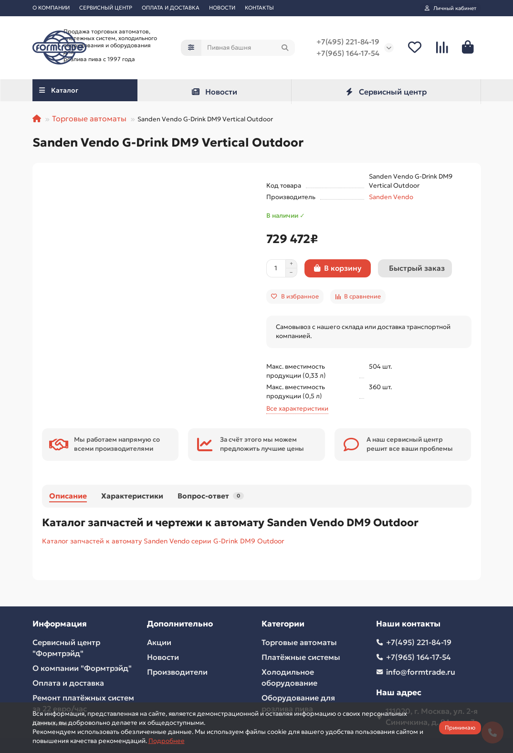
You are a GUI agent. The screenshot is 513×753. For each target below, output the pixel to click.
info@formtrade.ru (420, 672)
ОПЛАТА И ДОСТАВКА (170, 7)
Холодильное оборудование (289, 677)
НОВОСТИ (222, 7)
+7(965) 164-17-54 (347, 53)
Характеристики (132, 495)
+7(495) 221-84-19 (347, 41)
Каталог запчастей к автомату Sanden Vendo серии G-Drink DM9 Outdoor (163, 541)
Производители (177, 672)
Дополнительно (180, 624)
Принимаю (460, 727)
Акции (159, 642)
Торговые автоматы (89, 118)
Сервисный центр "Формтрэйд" (66, 647)
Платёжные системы (301, 657)
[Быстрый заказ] (415, 268)
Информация (59, 624)
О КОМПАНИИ (51, 7)
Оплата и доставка (68, 683)
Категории (283, 624)
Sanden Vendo (391, 197)
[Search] (247, 48)
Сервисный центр (386, 91)
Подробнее (166, 741)
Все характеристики (297, 408)
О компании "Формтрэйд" (82, 668)
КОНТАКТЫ (259, 7)
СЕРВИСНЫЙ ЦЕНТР (105, 7)
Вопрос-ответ (211, 495)
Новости (214, 91)
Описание (68, 495)
